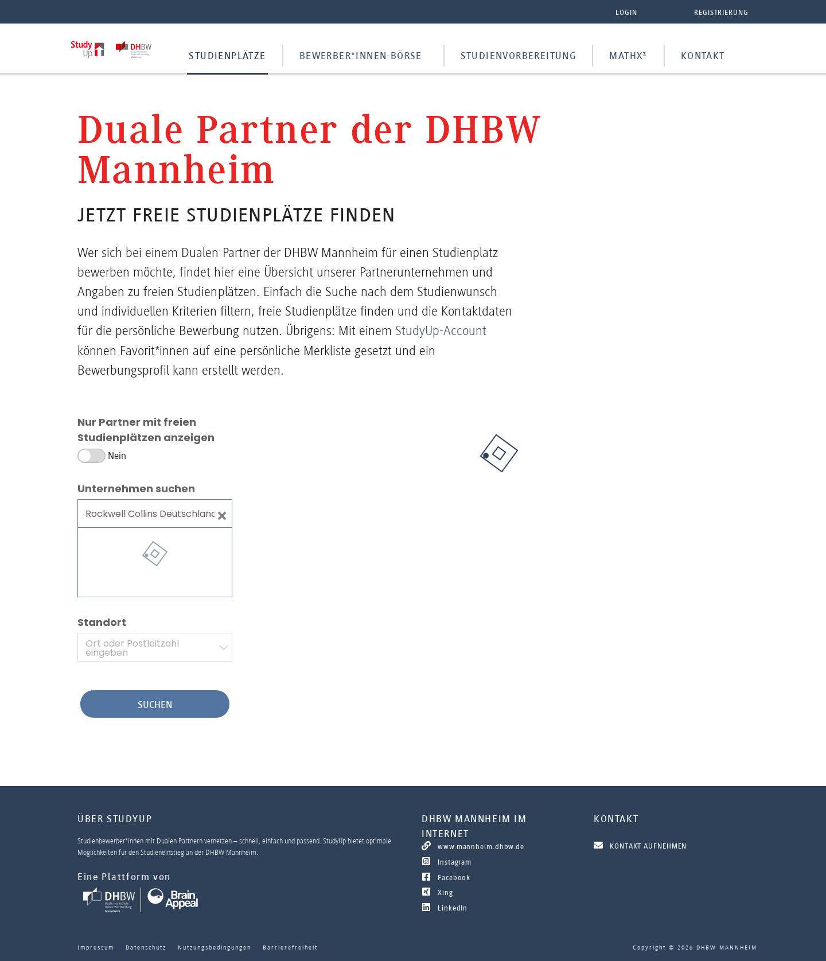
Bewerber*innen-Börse (360, 55)
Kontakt (703, 55)
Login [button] (626, 12)
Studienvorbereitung (518, 55)
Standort (101, 622)
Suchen (155, 704)
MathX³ (628, 55)
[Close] (222, 513)
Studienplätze (227, 55)
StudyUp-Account (440, 330)
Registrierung (721, 12)
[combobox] (154, 647)
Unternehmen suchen (136, 488)
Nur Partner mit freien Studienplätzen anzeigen (146, 430)
